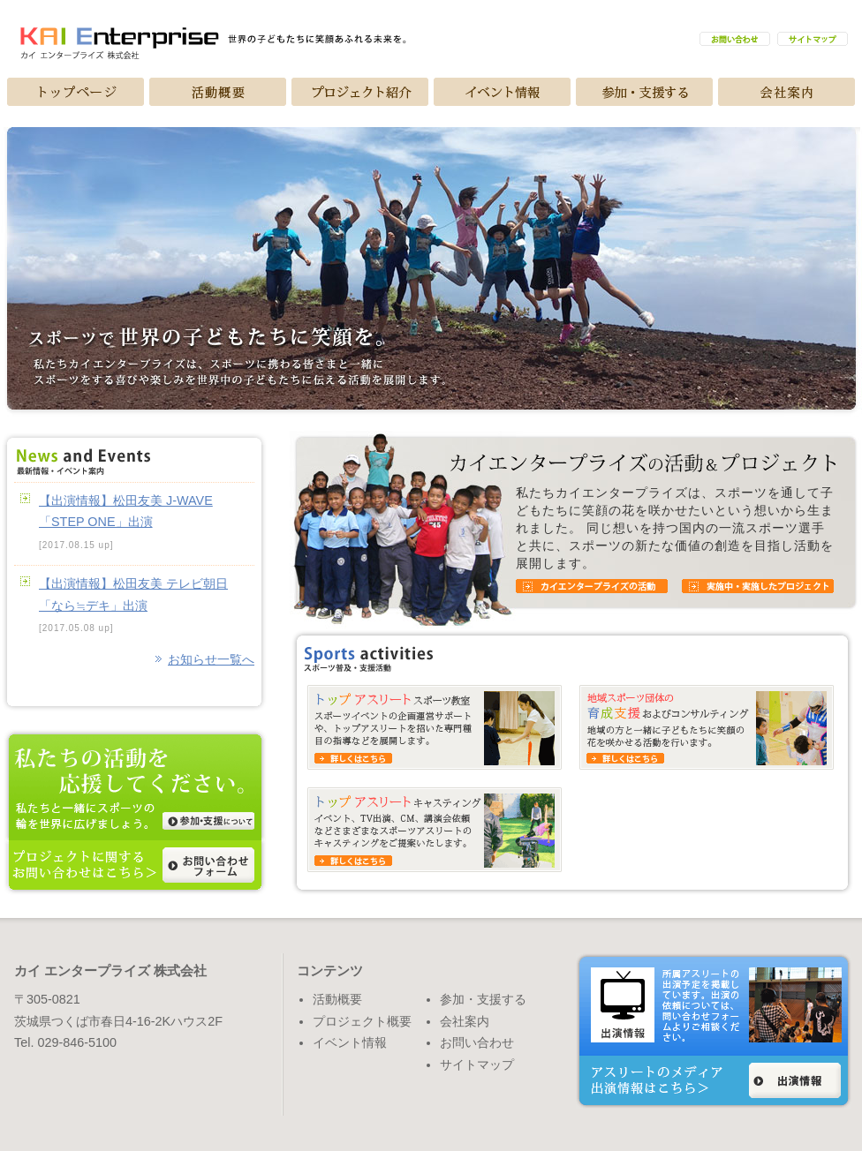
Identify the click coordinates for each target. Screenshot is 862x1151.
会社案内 (464, 1021)
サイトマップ (477, 1064)
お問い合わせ (477, 1042)
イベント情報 (350, 1042)
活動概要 (337, 999)
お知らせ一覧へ (211, 659)
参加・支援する (483, 999)
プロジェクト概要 (362, 1021)
